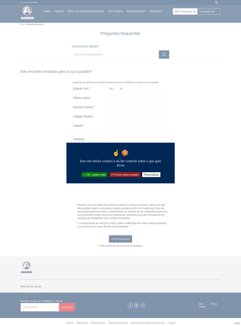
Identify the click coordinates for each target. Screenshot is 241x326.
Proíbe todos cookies (125, 174)
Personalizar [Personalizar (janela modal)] (151, 174)
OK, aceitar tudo (94, 174)
